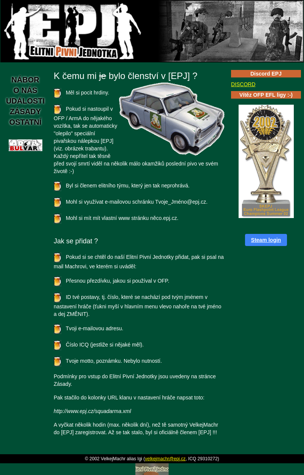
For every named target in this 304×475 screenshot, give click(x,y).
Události (25, 101)
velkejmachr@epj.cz (165, 458)
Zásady (25, 111)
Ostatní (25, 122)
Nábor (25, 80)
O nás (25, 90)
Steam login (266, 240)
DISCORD (243, 84)
